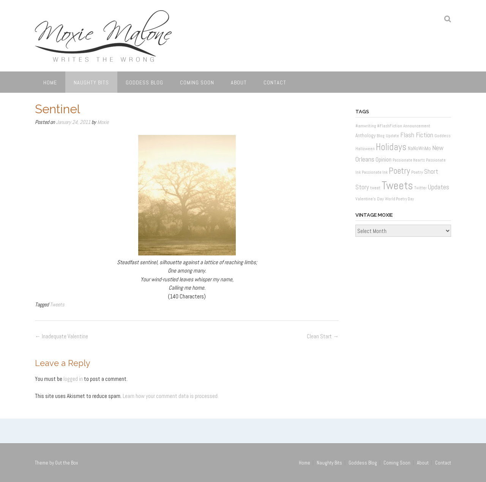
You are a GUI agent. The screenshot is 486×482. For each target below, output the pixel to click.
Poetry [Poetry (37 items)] (399, 170)
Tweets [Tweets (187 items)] (397, 185)
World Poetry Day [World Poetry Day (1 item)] (399, 199)
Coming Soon (197, 82)
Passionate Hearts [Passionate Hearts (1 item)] (409, 160)
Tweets (57, 304)
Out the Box (66, 463)
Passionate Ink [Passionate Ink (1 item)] (375, 172)
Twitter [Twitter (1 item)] (420, 188)
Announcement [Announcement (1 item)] (416, 126)
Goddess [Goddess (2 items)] (442, 136)
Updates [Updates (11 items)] (438, 186)
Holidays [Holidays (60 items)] (391, 147)
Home (50, 82)
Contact (275, 82)
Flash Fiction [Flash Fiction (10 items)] (416, 135)
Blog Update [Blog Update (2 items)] (388, 136)
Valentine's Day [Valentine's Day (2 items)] (369, 199)
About (239, 82)
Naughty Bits (91, 82)
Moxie (103, 122)
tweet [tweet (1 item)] (375, 188)
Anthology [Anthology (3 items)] (365, 135)
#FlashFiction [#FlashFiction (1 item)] (389, 126)
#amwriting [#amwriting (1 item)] (365, 126)
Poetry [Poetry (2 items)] (417, 172)
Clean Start (323, 336)
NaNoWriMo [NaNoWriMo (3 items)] (419, 148)
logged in (73, 378)
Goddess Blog (144, 82)
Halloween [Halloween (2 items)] (365, 149)
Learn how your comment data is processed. (171, 396)
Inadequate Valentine (61, 336)
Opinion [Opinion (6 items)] (383, 159)
